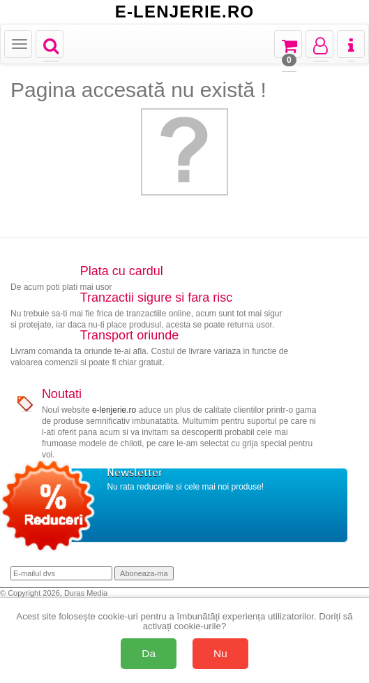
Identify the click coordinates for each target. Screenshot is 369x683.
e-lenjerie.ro (114, 410)
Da (149, 653)
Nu (220, 653)
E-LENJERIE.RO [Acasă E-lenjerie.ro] (185, 12)
